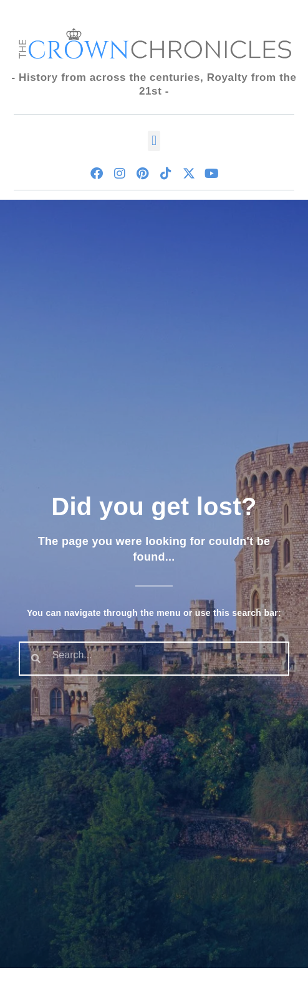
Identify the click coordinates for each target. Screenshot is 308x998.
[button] (154, 141)
